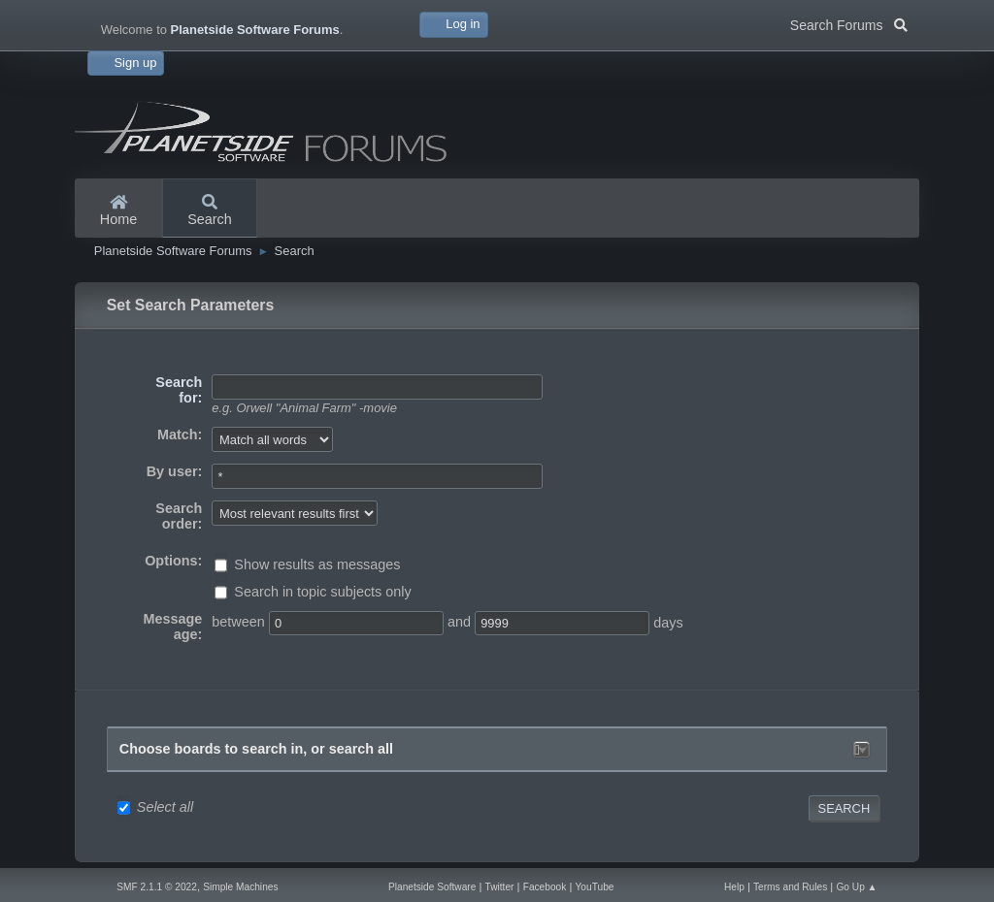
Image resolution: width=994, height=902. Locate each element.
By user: (175, 471)
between (238, 621)
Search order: (178, 516)
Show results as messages (317, 564)
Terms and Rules (790, 887)
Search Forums (849, 23)
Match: (179, 434)
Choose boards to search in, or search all (256, 749)
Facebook (545, 887)
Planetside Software (432, 887)
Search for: (178, 389)
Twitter (499, 887)
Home (118, 211)
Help (734, 887)
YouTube (595, 887)
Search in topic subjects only (322, 591)
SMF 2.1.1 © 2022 (156, 887)
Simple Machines (240, 887)
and (459, 621)
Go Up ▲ (856, 887)
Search (209, 211)
